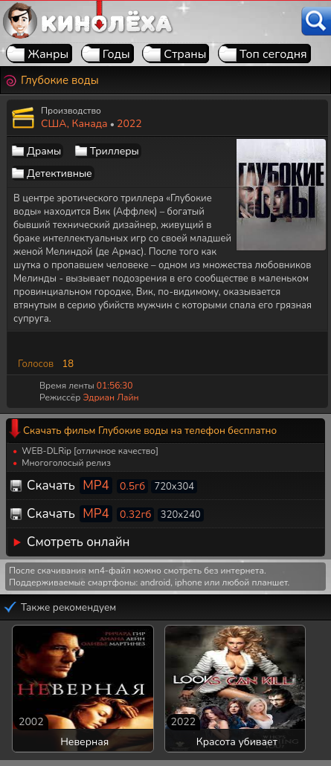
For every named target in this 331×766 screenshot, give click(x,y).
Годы (116, 54)
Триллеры (114, 151)
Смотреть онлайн (78, 542)
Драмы (44, 151)
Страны (185, 54)
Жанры (48, 54)
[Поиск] (316, 21)
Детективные (59, 173)
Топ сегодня (273, 54)
